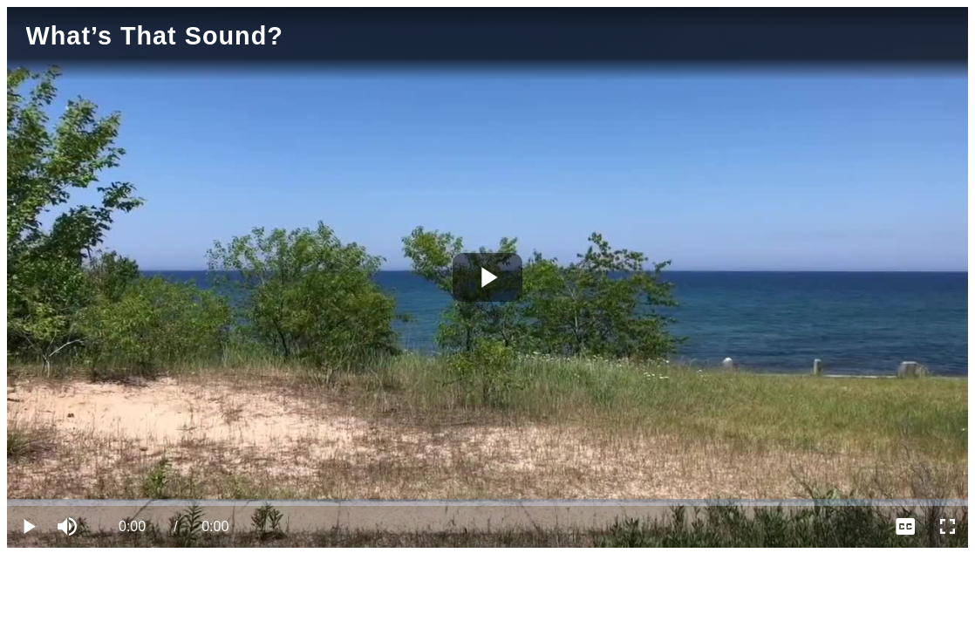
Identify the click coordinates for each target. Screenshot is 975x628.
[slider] (487, 502)
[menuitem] (905, 527)
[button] (70, 527)
